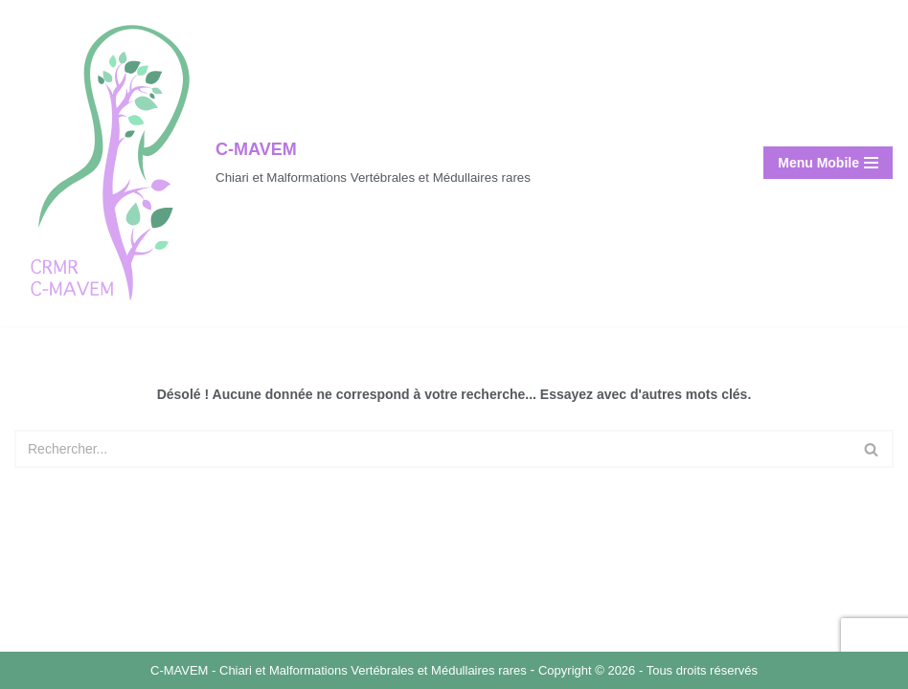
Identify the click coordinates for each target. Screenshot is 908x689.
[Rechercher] (432, 449)
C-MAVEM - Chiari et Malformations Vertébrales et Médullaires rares (340, 670)
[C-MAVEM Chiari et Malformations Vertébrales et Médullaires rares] (272, 163)
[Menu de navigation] (828, 162)
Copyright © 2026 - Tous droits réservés (648, 670)
